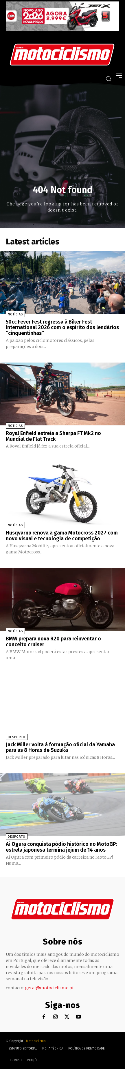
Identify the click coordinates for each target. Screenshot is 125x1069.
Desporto (16, 737)
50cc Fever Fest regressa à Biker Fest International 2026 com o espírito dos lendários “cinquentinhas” (62, 328)
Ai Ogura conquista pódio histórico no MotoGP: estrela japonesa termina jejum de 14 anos (61, 847)
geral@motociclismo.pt (49, 987)
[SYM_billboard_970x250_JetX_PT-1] (62, 29)
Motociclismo (36, 1041)
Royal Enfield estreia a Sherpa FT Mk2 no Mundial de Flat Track (53, 436)
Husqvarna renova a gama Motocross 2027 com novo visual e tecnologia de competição (62, 536)
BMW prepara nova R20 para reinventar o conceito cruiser (53, 641)
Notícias (15, 314)
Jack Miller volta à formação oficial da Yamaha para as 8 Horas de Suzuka (60, 747)
